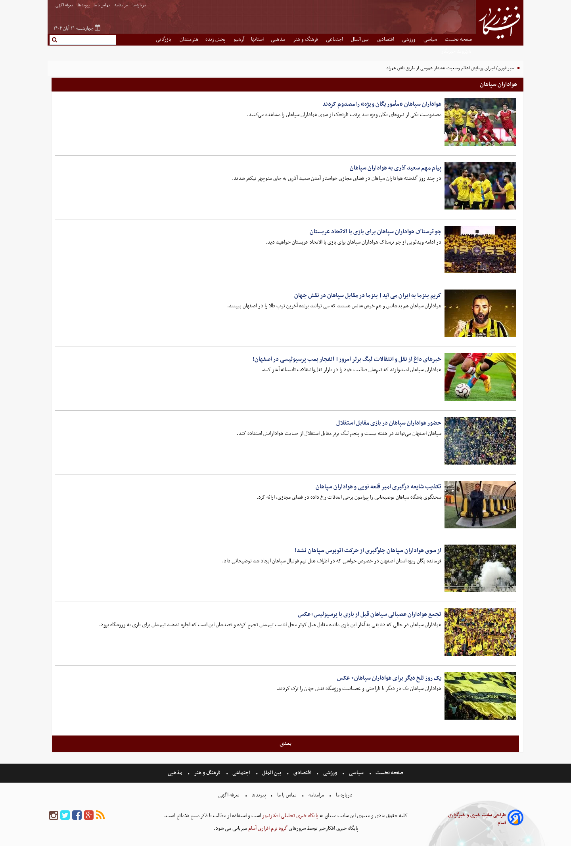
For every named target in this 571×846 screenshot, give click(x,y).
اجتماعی (335, 39)
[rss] (100, 816)
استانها (257, 39)
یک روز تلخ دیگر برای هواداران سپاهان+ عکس (389, 678)
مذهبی (278, 39)
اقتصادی (386, 39)
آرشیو (239, 39)
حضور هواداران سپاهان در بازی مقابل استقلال (388, 423)
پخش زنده (216, 39)
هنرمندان (189, 39)
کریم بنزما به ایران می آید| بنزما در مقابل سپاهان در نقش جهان (367, 295)
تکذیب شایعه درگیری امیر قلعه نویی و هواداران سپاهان (378, 487)
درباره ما (139, 5)
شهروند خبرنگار (456, 51)
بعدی (285, 743)
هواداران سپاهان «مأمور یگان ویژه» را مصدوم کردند (381, 104)
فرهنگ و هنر (306, 39)
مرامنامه (121, 5)
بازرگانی (164, 39)
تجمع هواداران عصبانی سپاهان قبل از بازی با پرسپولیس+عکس (369, 614)
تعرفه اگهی (65, 5)
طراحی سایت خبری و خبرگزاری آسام (477, 819)
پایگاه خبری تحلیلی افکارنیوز (289, 815)
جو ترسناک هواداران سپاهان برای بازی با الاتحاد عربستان (375, 232)
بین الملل (360, 39)
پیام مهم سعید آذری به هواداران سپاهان (395, 168)
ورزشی (409, 39)
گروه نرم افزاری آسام (267, 828)
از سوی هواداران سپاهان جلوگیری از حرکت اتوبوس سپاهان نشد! (368, 550)
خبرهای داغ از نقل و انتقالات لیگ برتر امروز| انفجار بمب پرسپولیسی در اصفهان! (347, 359)
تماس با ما (102, 5)
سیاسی (430, 39)
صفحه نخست (458, 39)
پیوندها (84, 5)
